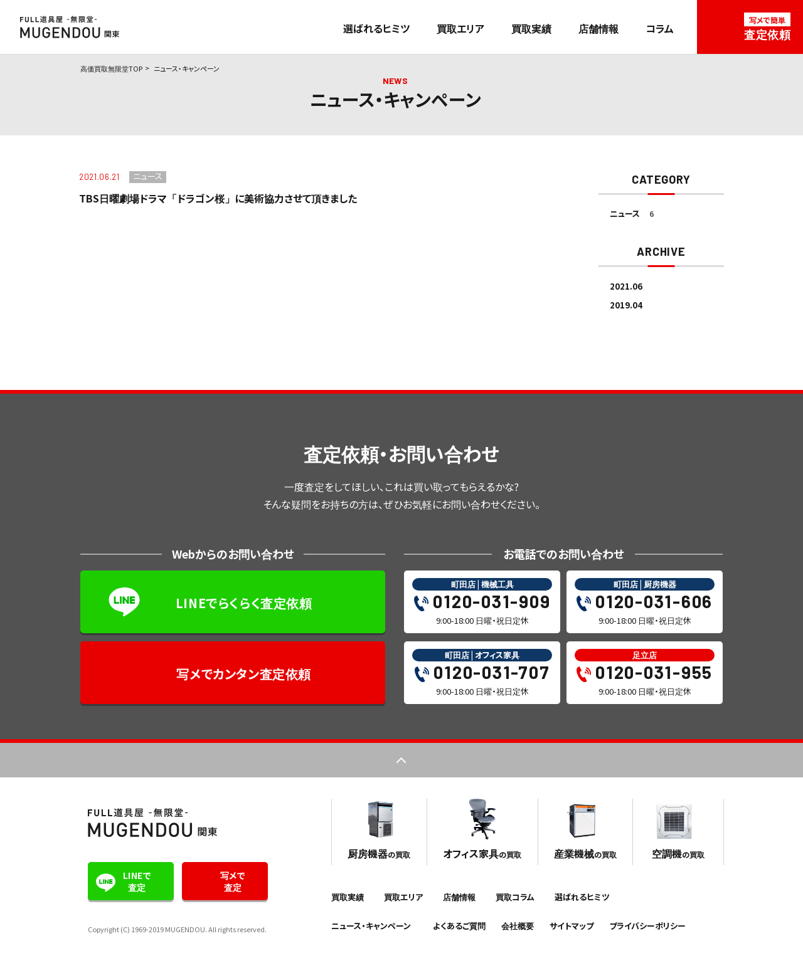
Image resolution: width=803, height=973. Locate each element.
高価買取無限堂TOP (111, 68)
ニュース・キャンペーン (371, 926)
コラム (660, 28)
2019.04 (626, 305)
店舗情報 (598, 28)
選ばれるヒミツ (376, 28)
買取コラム (515, 897)
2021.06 (626, 286)
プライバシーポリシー (647, 926)
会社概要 (517, 926)
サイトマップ (571, 926)
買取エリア (460, 28)
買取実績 (531, 28)
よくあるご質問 (459, 926)
